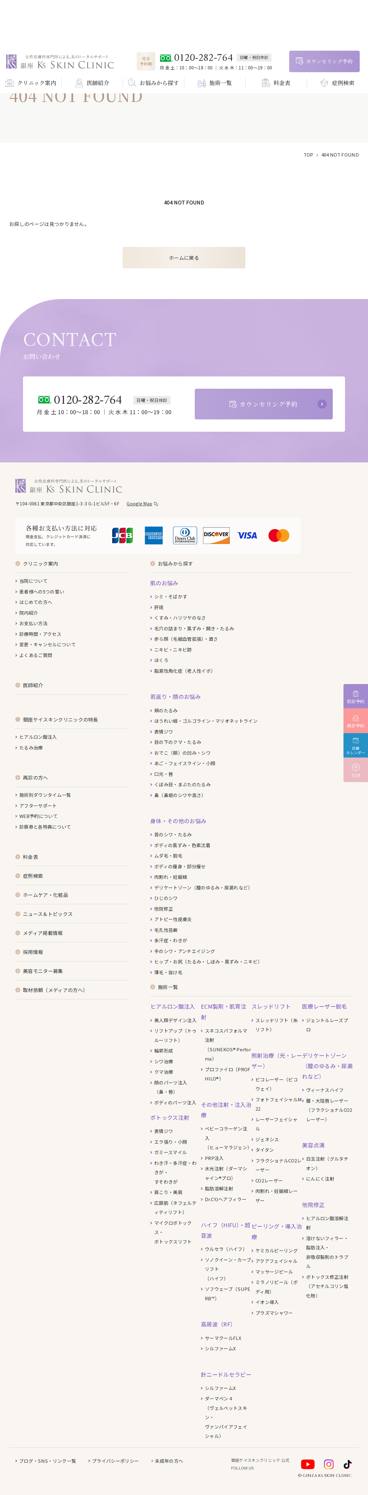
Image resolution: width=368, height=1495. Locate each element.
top (308, 154)
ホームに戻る (184, 257)
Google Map (139, 503)
